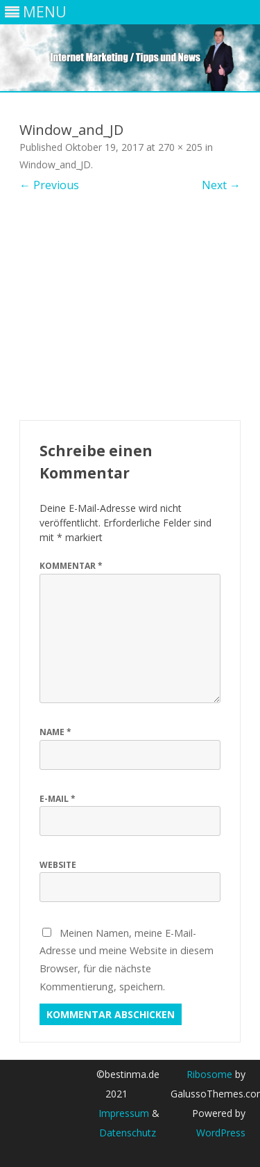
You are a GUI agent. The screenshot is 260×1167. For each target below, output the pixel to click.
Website (58, 865)
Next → (221, 185)
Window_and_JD (55, 164)
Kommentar (71, 566)
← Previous (49, 185)
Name (55, 732)
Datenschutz (127, 1132)
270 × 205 (180, 147)
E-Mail (58, 799)
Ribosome (209, 1074)
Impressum (123, 1113)
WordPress (220, 1132)
